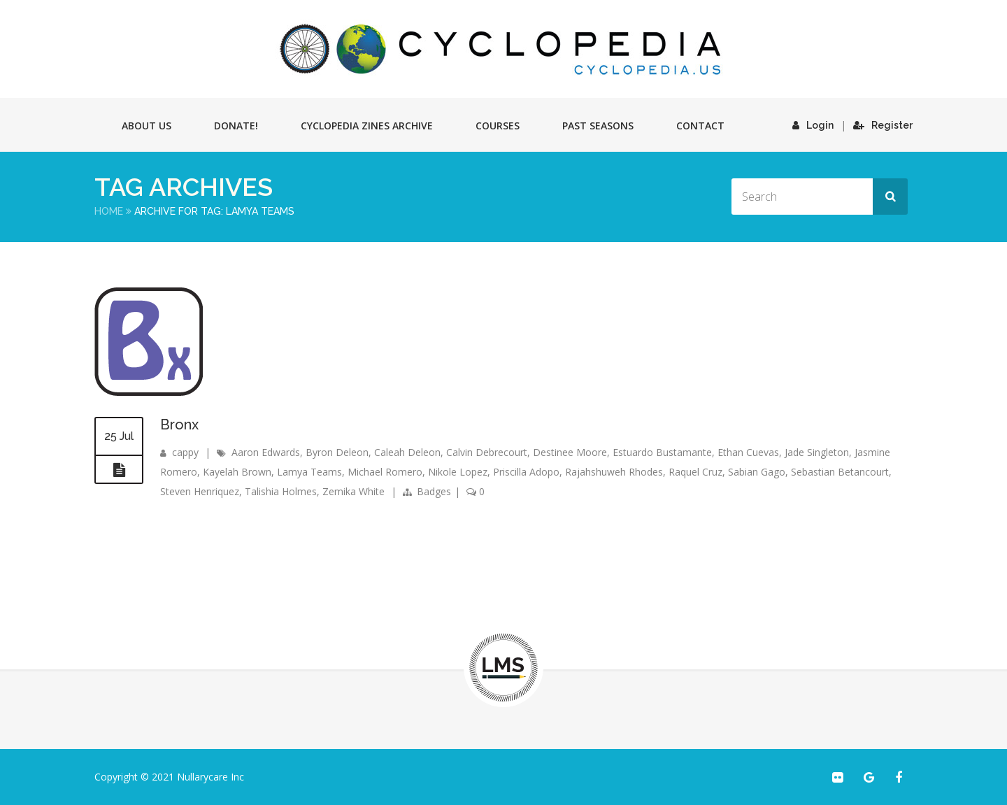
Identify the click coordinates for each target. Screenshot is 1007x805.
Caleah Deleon (407, 452)
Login (813, 125)
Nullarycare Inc (210, 776)
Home (108, 211)
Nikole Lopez (457, 471)
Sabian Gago (756, 471)
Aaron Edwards (265, 452)
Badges (434, 491)
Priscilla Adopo (526, 471)
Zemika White (353, 491)
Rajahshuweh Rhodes (614, 471)
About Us (146, 125)
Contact (700, 125)
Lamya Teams (309, 471)
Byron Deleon (337, 452)
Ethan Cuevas (748, 452)
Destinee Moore (570, 452)
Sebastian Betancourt (840, 471)
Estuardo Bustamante (662, 452)
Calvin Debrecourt (486, 452)
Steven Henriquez (199, 491)
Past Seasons (598, 125)
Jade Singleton (817, 452)
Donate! (236, 125)
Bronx (179, 424)
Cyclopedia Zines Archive (367, 125)
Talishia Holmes (281, 491)
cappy (185, 452)
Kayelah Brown (237, 471)
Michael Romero (385, 471)
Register (883, 125)
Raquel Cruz (695, 471)
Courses (498, 125)
